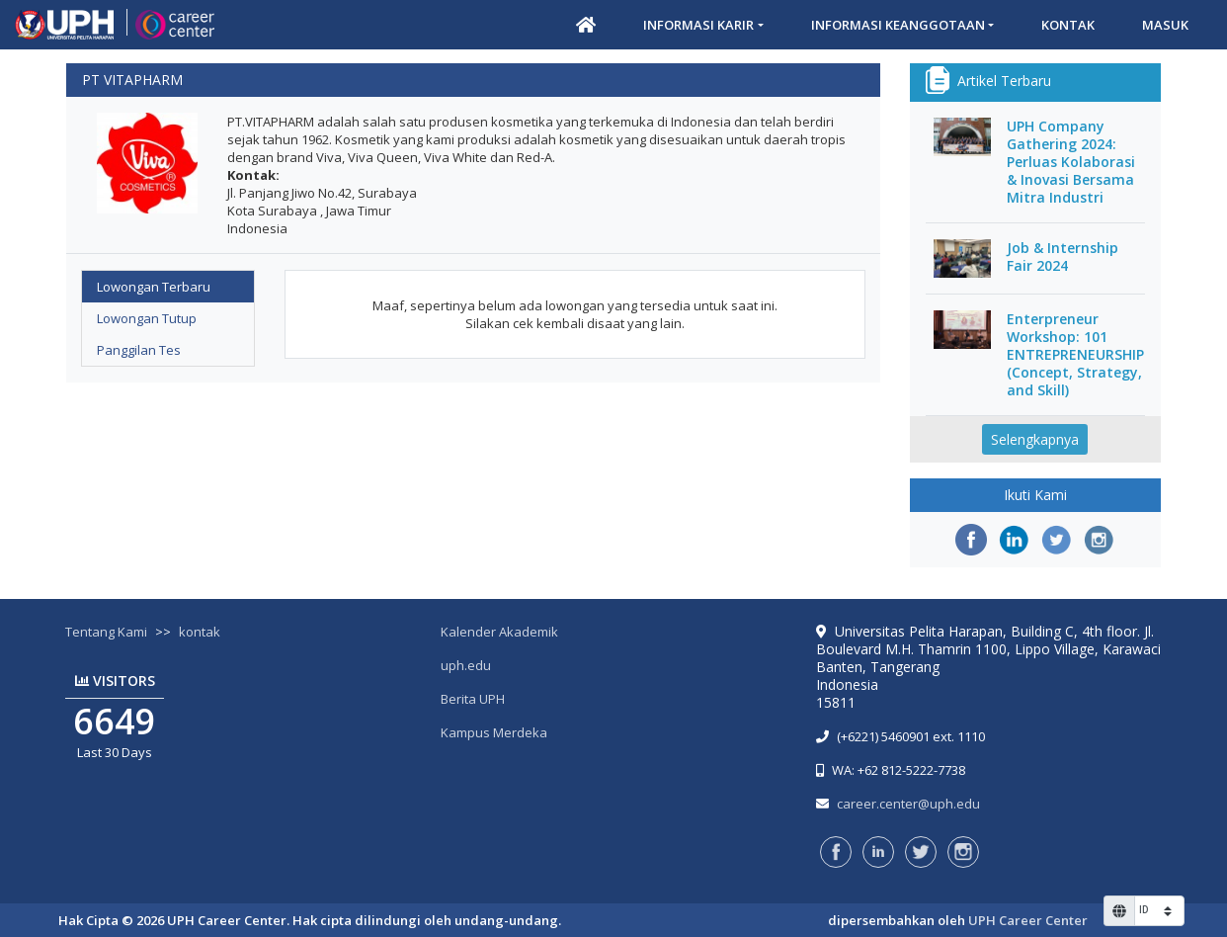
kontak (199, 631)
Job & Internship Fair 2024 (1062, 257)
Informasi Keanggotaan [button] (898, 25)
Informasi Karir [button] (698, 25)
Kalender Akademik (499, 631)
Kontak (1068, 25)
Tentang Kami (106, 631)
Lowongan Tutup (147, 318)
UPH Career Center (1028, 920)
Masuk (1165, 25)
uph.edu (466, 665)
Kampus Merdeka (494, 732)
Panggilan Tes (139, 350)
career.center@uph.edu (908, 803)
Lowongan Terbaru (153, 287)
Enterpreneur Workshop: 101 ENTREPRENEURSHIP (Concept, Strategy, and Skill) (1075, 354)
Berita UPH (473, 699)
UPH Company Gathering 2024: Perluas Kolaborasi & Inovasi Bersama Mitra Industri (1071, 162)
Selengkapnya (1035, 439)
